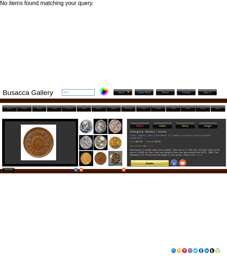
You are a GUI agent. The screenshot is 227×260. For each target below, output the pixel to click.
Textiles (203, 108)
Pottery (158, 108)
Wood (217, 108)
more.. (200, 155)
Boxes (39, 108)
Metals (114, 108)
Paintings (128, 108)
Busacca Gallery (28, 92)
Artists (9, 108)
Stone (188, 108)
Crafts (54, 108)
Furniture (69, 108)
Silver (173, 108)
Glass (84, 108)
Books (24, 108)
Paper (143, 108)
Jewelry (99, 108)
